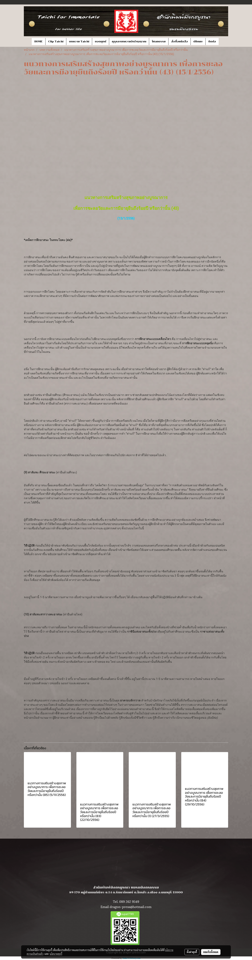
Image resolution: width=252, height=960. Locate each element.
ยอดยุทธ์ (100, 41)
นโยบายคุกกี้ (56, 953)
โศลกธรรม (159, 41)
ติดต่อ (212, 41)
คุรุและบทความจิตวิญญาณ (129, 41)
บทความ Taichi (79, 41)
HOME (38, 41)
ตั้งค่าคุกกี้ (192, 952)
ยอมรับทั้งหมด (210, 952)
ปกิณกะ (198, 41)
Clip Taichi (55, 41)
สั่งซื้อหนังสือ (179, 41)
